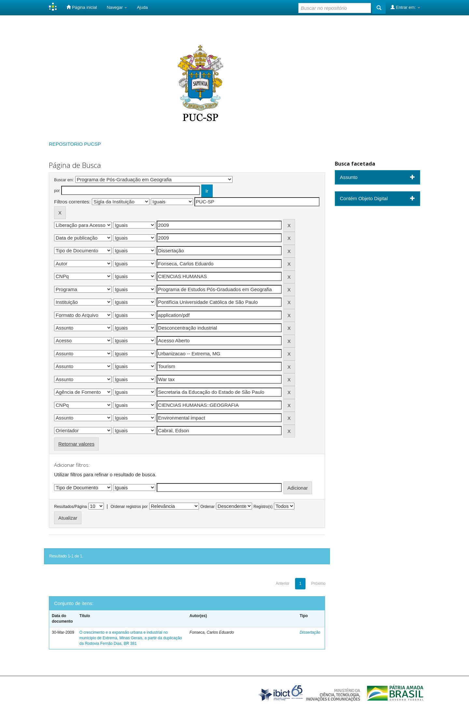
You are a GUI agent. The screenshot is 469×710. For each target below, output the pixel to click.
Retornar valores (76, 444)
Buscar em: (64, 180)
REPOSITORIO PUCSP (75, 144)
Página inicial (81, 7)
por (57, 190)
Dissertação (310, 632)
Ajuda (142, 7)
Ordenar (207, 506)
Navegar (117, 7)
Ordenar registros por (129, 506)
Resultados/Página (70, 506)
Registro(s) (263, 506)
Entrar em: (405, 7)
